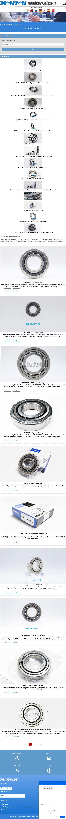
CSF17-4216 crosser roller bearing (33, 144)
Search (33, 49)
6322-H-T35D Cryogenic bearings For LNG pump (33, 178)
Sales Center (17, 24)
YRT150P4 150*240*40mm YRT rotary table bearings (33, 108)
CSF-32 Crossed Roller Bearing (33, 70)
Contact (47, 804)
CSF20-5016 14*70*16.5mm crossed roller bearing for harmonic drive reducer (33, 232)
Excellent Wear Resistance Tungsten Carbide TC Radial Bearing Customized (33, 156)
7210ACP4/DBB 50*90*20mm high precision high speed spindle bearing (33, 83)
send (62, 816)
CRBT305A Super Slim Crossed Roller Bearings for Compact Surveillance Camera (33, 131)
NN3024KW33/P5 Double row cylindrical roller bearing (33, 221)
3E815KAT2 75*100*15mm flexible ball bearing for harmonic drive (33, 120)
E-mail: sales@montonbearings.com (9, 807)
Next (41, 744)
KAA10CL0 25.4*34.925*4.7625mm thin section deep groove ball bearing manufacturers (33, 96)
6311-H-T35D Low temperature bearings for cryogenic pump (33, 167)
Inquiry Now (4, 800)
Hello (42, 804)
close (56, 816)
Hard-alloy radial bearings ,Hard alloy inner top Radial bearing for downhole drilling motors (33, 190)
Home (1, 24)
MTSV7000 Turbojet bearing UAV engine (33, 210)
